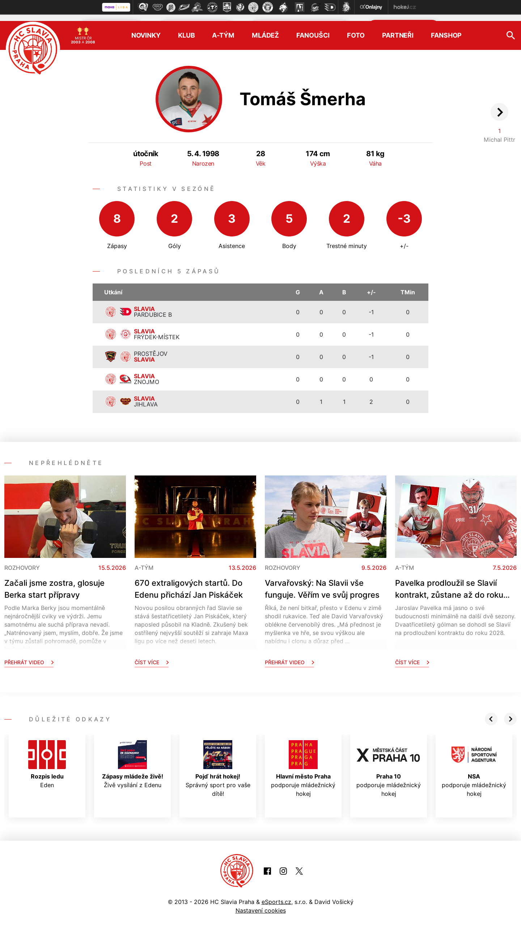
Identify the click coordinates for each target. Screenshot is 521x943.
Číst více (152, 656)
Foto (356, 29)
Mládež (265, 29)
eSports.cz (276, 895)
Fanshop (446, 29)
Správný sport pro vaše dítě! (218, 762)
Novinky (146, 29)
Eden (47, 758)
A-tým (223, 29)
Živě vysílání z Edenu (132, 758)
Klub (186, 29)
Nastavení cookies (261, 904)
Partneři (398, 29)
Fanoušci (313, 29)
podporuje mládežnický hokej (303, 762)
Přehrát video (29, 656)
